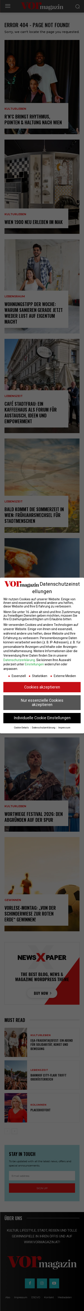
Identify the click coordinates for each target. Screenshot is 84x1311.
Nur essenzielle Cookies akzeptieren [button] (42, 702)
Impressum (64, 727)
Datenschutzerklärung (19, 660)
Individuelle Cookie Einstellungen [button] (42, 718)
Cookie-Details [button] (22, 727)
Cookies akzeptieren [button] (42, 687)
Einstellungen (34, 664)
